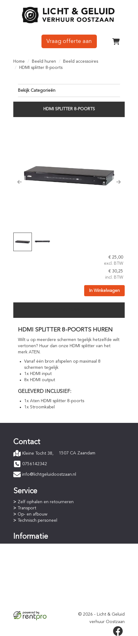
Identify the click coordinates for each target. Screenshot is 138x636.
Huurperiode (30, 559)
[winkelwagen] (116, 41)
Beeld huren (44, 61)
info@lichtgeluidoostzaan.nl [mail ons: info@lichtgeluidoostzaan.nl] (49, 474)
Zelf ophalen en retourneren (46, 502)
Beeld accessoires (80, 61)
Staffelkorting (31, 565)
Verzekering (29, 604)
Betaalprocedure (34, 553)
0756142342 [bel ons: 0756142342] (34, 464)
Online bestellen (34, 547)
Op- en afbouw (32, 514)
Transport (27, 508)
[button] (19, 182)
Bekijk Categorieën (69, 90)
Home (19, 61)
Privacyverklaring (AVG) (40, 598)
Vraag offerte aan (69, 41)
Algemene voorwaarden (41, 592)
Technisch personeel (37, 520)
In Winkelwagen (104, 291)
